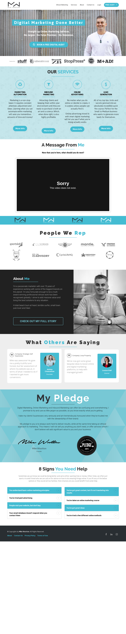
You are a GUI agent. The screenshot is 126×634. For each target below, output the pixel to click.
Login (99, 5)
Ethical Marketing (62, 5)
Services (74, 5)
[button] (59, 490)
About (82, 5)
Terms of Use (42, 536)
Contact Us (90, 5)
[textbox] (49, 370)
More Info (20, 128)
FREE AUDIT (111, 5)
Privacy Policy (30, 536)
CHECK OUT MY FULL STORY (38, 321)
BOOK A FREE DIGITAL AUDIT (49, 44)
